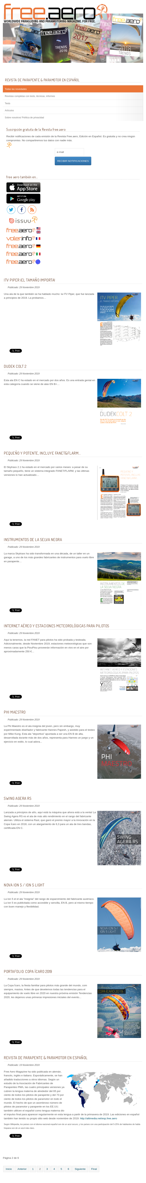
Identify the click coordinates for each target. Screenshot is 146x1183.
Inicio (9, 1169)
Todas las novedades (16, 89)
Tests (7, 103)
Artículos (9, 110)
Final (94, 1169)
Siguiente (80, 1169)
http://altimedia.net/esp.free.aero (98, 1118)
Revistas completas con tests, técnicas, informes (30, 96)
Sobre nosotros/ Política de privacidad (24, 117)
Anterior (22, 1169)
